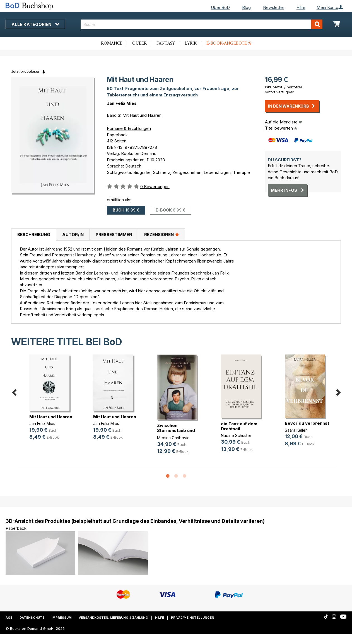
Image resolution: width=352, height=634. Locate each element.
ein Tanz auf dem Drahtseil (239, 426)
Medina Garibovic (173, 437)
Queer (139, 43)
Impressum (62, 618)
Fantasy (165, 43)
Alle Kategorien (35, 24)
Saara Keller (296, 430)
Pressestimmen (114, 234)
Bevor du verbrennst (307, 423)
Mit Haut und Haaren (141, 115)
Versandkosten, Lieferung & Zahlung (113, 618)
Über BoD (220, 7)
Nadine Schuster (236, 435)
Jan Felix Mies (122, 103)
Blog (246, 7)
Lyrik (191, 43)
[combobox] (202, 24)
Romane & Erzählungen (129, 128)
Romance (111, 43)
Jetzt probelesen (25, 71)
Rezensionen (161, 234)
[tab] (33, 235)
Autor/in (73, 234)
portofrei (294, 87)
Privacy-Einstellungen (192, 618)
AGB (9, 618)
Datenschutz (32, 618)
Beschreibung (33, 234)
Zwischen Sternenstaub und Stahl (176, 430)
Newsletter (273, 7)
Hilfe (300, 7)
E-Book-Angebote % (228, 43)
